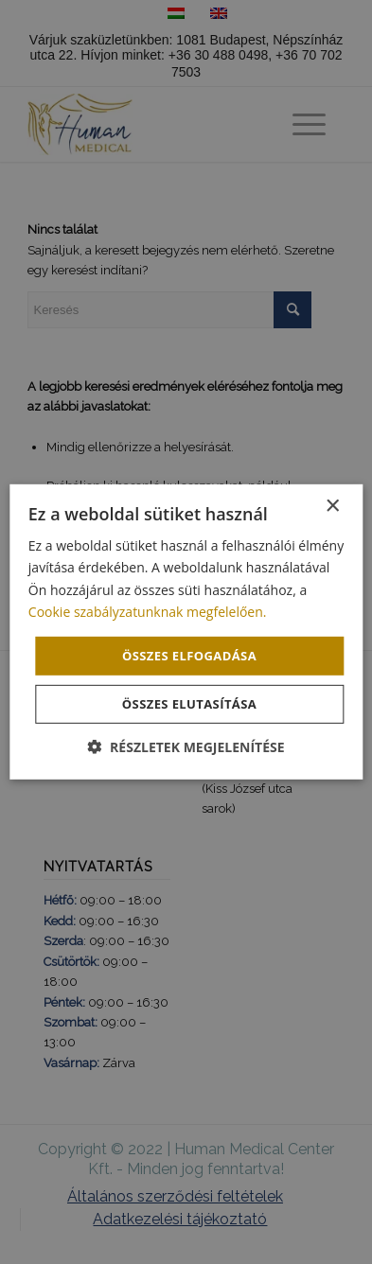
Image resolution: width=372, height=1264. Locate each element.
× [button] (332, 507)
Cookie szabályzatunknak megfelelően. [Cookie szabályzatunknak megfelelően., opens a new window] (147, 611)
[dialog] (186, 632)
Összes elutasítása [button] (189, 703)
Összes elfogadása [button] (189, 655)
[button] (185, 747)
